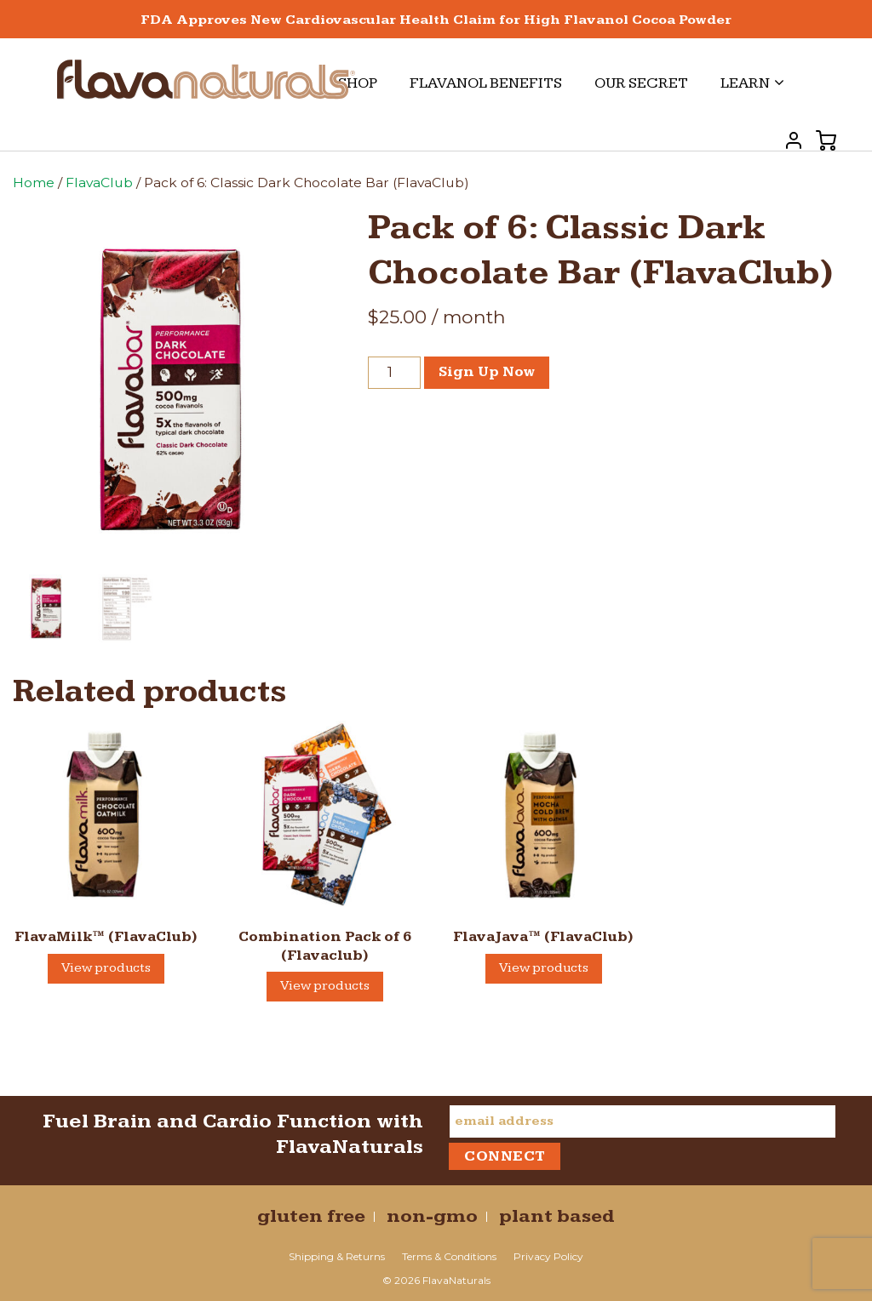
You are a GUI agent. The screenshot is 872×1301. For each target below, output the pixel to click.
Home (33, 182)
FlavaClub (99, 182)
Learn (752, 83)
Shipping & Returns (337, 1256)
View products (106, 968)
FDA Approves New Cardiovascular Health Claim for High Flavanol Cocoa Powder (436, 20)
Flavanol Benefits (486, 83)
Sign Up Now (487, 371)
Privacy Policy (548, 1256)
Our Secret (641, 83)
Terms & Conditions (449, 1256)
